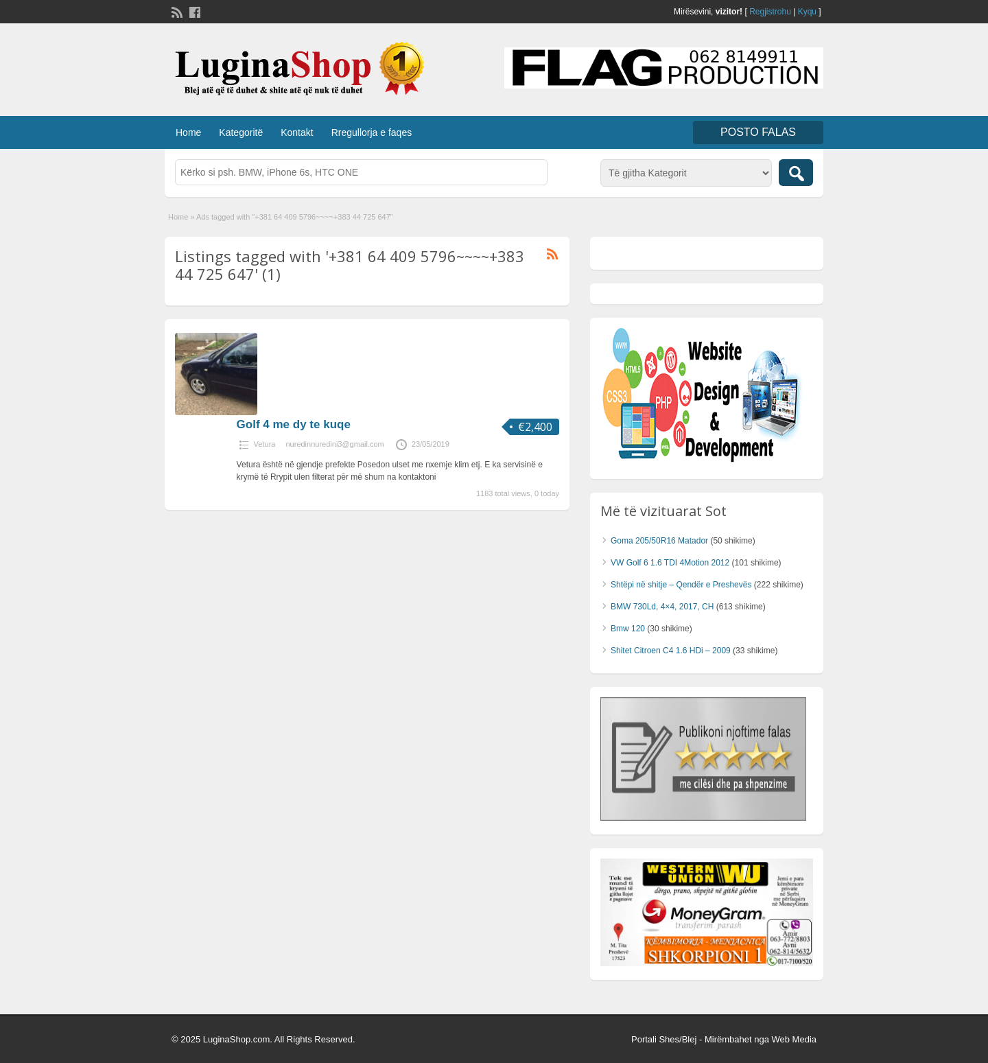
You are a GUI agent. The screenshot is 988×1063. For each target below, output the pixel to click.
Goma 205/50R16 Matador (659, 541)
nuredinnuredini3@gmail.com (334, 444)
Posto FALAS (758, 132)
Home (188, 132)
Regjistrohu (770, 11)
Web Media (793, 1039)
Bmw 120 (628, 628)
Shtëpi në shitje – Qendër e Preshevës (681, 584)
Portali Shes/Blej (663, 1039)
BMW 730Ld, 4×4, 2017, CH (662, 606)
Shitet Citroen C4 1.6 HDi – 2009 (671, 650)
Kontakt (297, 132)
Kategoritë (241, 132)
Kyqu (807, 11)
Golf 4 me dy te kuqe (294, 424)
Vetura (265, 444)
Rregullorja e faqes (371, 132)
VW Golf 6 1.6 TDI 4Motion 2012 (670, 563)
